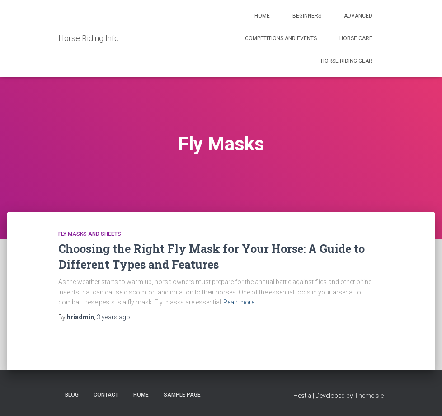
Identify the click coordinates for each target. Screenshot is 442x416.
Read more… (241, 302)
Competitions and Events (281, 38)
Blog (72, 395)
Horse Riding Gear (346, 61)
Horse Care (355, 38)
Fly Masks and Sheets (89, 234)
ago (113, 317)
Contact (106, 395)
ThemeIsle (369, 395)
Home (262, 16)
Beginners (306, 16)
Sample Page (182, 395)
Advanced (358, 16)
